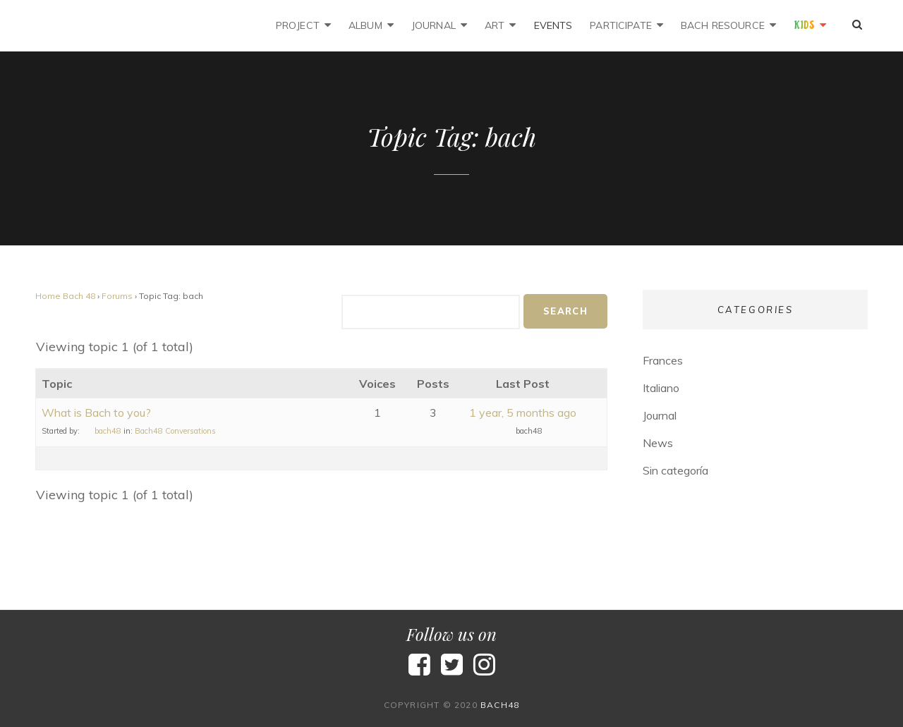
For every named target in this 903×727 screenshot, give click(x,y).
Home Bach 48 (65, 296)
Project (298, 25)
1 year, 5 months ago (522, 412)
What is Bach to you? (96, 412)
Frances (663, 360)
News (658, 443)
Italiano (661, 388)
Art (494, 25)
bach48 (499, 704)
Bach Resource (723, 25)
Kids (804, 25)
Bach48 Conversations (175, 431)
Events (553, 25)
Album (365, 25)
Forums (117, 296)
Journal (433, 25)
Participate (621, 25)
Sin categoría (675, 470)
